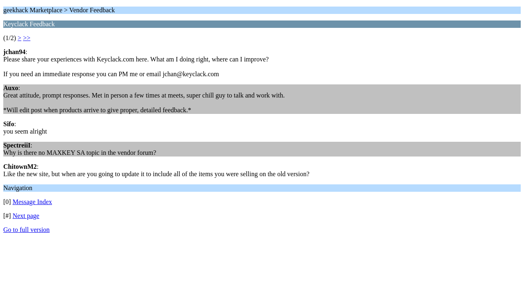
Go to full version (26, 229)
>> (26, 37)
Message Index (32, 201)
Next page (26, 215)
